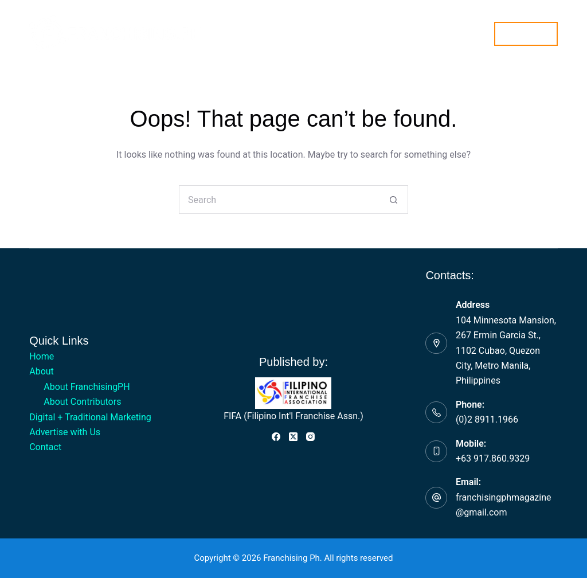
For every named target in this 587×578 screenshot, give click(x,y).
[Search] (478, 33)
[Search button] (393, 199)
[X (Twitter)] (293, 436)
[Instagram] (310, 436)
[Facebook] (276, 436)
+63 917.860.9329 (493, 458)
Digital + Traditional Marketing (271, 33)
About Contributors (82, 401)
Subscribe (526, 33)
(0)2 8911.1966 (487, 419)
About (176, 34)
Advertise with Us (386, 33)
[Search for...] (279, 199)
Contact (457, 33)
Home (126, 33)
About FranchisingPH (87, 386)
